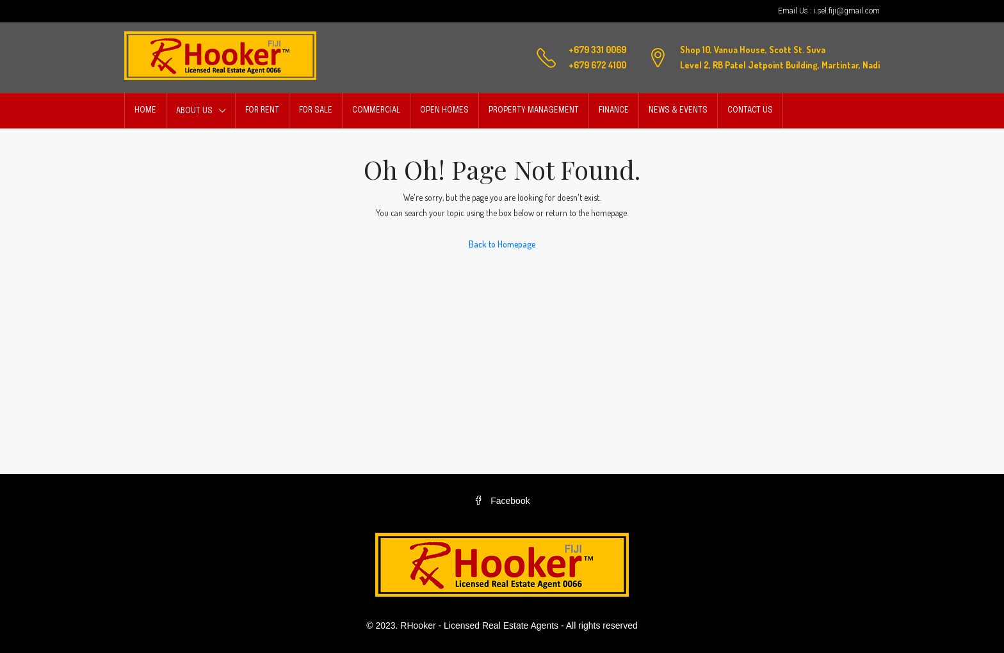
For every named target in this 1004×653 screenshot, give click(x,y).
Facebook (502, 501)
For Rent (262, 110)
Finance (614, 110)
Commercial (376, 110)
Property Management (534, 110)
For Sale (315, 110)
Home (145, 110)
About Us (194, 111)
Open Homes (444, 110)
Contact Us (750, 110)
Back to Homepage (502, 244)
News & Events (678, 110)
